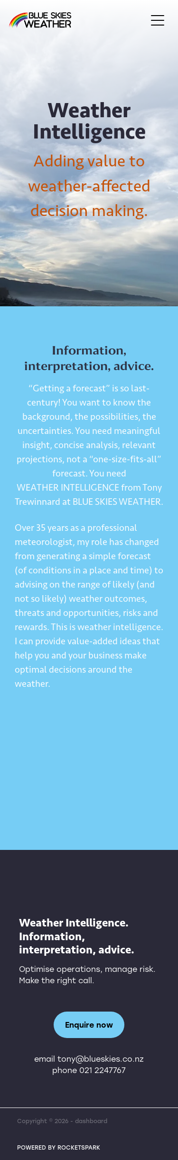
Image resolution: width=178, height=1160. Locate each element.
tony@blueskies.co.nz (100, 1059)
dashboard (91, 1121)
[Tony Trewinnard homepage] (78, 20)
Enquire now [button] (89, 1025)
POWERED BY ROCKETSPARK (58, 1147)
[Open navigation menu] (157, 20)
